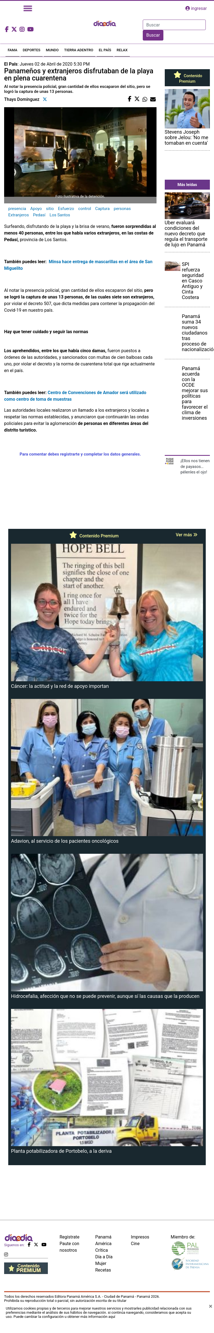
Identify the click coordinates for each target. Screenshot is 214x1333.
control (84, 208)
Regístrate (69, 1237)
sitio (50, 208)
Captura (102, 208)
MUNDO (52, 50)
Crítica (101, 1250)
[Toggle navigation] (28, 8)
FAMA (12, 50)
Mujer (100, 1263)
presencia (17, 208)
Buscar (153, 35)
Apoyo (36, 208)
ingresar (196, 8)
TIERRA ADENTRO (78, 50)
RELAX (122, 50)
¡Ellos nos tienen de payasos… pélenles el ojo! (195, 466)
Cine (135, 1243)
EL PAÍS (105, 50)
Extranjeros (18, 214)
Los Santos (60, 214)
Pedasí (39, 214)
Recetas (103, 1270)
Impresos (140, 1237)
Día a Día (104, 1256)
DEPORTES (31, 50)
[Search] (174, 25)
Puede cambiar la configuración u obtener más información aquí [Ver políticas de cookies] (64, 1317)
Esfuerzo (66, 208)
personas (122, 208)
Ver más (186, 534)
